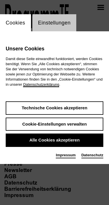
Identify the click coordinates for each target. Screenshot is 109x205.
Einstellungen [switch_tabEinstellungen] (54, 23)
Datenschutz (92, 155)
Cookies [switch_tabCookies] (15, 23)
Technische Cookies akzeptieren (54, 107)
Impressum (65, 155)
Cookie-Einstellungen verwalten (54, 124)
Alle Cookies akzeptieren (54, 140)
